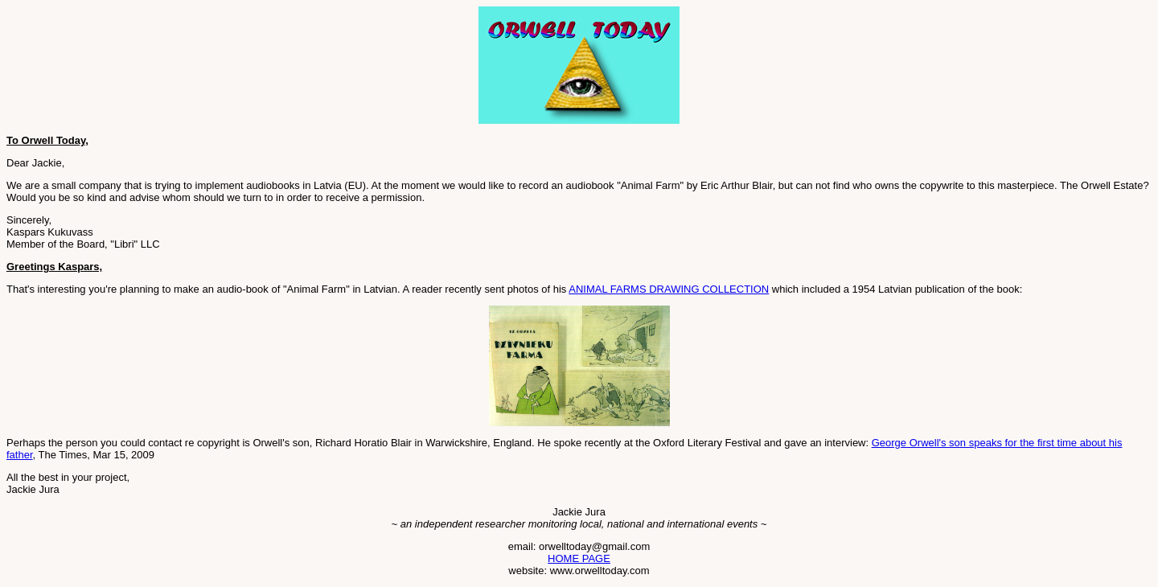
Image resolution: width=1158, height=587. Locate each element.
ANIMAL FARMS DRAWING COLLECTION (669, 289)
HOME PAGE (579, 558)
